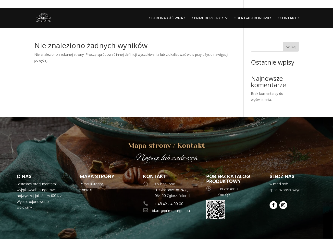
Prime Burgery (91, 184)
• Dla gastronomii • (252, 18)
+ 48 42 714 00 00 (169, 204)
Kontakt (86, 190)
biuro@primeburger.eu (171, 211)
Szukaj (291, 46)
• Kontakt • (288, 18)
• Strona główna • (167, 18)
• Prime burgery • (207, 18)
